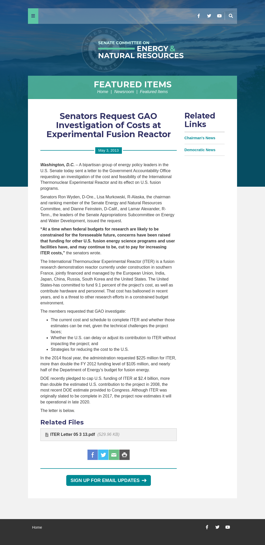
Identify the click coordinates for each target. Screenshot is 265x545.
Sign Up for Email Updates (108, 480)
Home (102, 91)
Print (124, 455)
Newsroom (124, 91)
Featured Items (133, 84)
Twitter (103, 455)
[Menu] (33, 16)
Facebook (92, 455)
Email (114, 455)
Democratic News (200, 150)
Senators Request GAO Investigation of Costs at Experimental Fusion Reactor (108, 125)
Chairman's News (200, 138)
